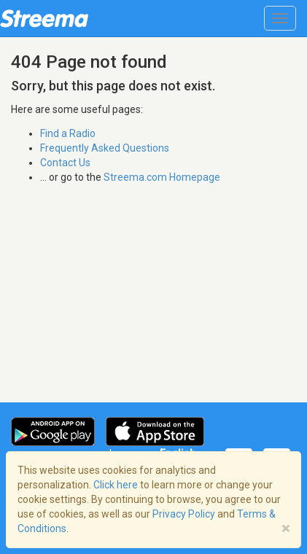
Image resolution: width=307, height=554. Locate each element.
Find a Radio (68, 133)
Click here (115, 485)
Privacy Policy (183, 514)
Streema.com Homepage (162, 177)
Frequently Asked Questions (104, 148)
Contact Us (65, 162)
